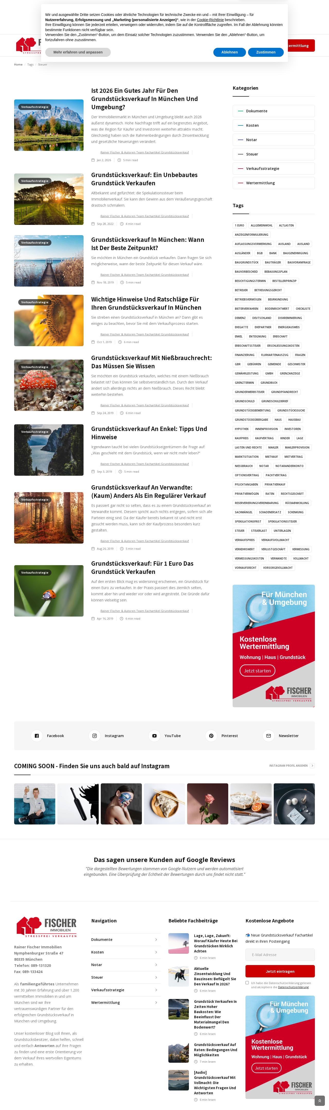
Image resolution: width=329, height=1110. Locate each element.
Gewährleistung (247, 373)
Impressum (246, 45)
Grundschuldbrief (274, 401)
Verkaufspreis (245, 540)
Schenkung (296, 512)
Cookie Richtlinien (303, 1100)
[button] (91, 45)
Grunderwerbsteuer (249, 392)
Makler (273, 447)
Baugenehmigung (295, 253)
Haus (278, 419)
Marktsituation (247, 456)
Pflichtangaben (246, 484)
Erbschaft (280, 336)
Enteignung (257, 336)
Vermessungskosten (249, 558)
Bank (273, 253)
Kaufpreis (242, 438)
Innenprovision (266, 429)
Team (230, 45)
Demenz (240, 318)
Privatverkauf (275, 484)
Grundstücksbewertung (253, 410)
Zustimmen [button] (266, 1096)
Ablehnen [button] (230, 1096)
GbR (238, 364)
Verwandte (279, 558)
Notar (264, 466)
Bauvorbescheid (246, 271)
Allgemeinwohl (261, 225)
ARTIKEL (116, 45)
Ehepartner (263, 327)
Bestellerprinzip (284, 281)
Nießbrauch (244, 466)
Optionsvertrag (247, 475)
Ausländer (242, 253)
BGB (260, 253)
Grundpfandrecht (284, 392)
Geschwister (296, 364)
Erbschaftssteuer (248, 345)
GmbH (269, 373)
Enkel (238, 336)
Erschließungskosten (283, 345)
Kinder (285, 438)
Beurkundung (278, 299)
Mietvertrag (294, 456)
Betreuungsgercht (268, 290)
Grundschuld (245, 401)
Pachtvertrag (276, 475)
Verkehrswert (245, 549)
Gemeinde (274, 364)
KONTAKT (183, 45)
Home (18, 64)
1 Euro (239, 225)
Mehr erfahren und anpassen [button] (78, 1096)
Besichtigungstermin (250, 281)
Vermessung (300, 549)
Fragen (300, 355)
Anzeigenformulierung (251, 234)
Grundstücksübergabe (251, 419)
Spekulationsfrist (248, 521)
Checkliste (303, 308)
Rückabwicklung (297, 503)
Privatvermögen (247, 494)
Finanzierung (244, 355)
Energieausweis (289, 327)
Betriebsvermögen (248, 299)
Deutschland (261, 318)
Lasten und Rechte (248, 447)
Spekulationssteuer (282, 521)
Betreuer (241, 290)
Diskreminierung (290, 318)
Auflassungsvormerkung (253, 244)
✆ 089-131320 (204, 45)
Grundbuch (269, 382)
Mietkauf (271, 456)
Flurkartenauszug (274, 355)
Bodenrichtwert (277, 308)
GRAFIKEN (158, 45)
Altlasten (286, 225)
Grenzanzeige (290, 373)
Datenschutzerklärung (293, 957)
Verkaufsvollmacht (275, 540)
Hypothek (242, 429)
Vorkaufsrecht (246, 568)
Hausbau (294, 419)
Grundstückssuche (291, 410)
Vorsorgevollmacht (278, 568)
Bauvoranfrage (299, 262)
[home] (40, 45)
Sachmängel (243, 512)
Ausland (284, 244)
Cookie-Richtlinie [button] (210, 1063)
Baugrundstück (246, 262)
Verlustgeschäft (273, 549)
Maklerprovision (297, 447)
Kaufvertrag (264, 438)
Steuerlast (259, 531)
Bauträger (273, 262)
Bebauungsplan (275, 271)
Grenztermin (244, 382)
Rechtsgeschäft (292, 494)
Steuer (239, 531)
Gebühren (254, 364)
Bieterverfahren (246, 308)
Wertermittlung (294, 45)
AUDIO (136, 45)
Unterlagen (282, 531)
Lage (300, 438)
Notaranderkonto (290, 466)
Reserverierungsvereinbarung (257, 503)
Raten (270, 494)
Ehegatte (241, 327)
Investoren (293, 429)
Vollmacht (301, 558)
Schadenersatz (270, 512)
